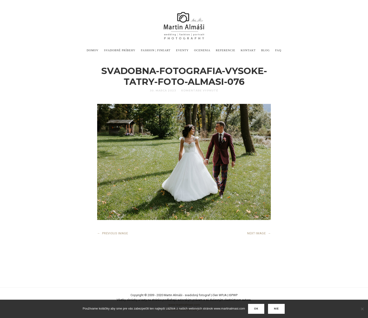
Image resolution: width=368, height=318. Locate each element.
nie (276, 308)
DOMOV (92, 50)
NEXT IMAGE (259, 233)
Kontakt (248, 50)
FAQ (278, 50)
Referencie (225, 50)
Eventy (182, 50)
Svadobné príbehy (119, 50)
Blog (265, 50)
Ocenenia (202, 50)
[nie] (362, 308)
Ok (256, 308)
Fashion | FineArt (155, 50)
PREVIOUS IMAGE (112, 233)
